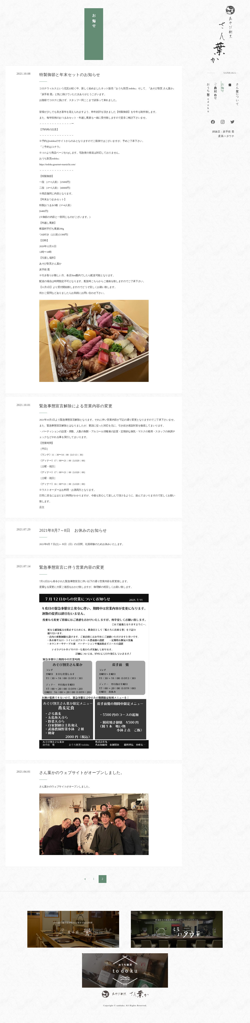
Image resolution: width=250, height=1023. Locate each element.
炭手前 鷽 (228, 131)
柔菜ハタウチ (226, 136)
